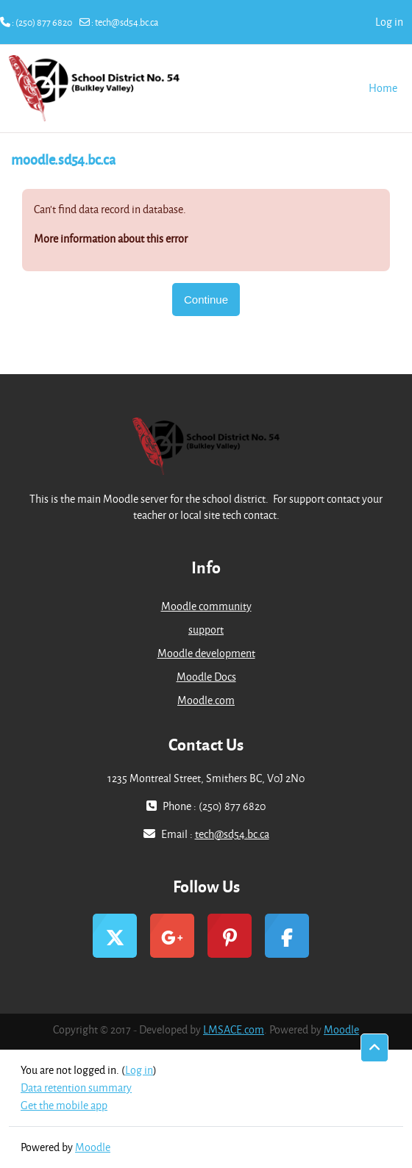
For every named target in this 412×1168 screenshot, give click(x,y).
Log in (389, 21)
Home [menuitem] (383, 88)
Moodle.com (206, 700)
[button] (374, 1048)
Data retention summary (76, 1087)
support (206, 629)
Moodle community (206, 606)
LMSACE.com (233, 1029)
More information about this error (111, 238)
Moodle (341, 1029)
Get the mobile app (64, 1105)
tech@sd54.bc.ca (126, 22)
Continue (206, 299)
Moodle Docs (206, 676)
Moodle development (206, 653)
